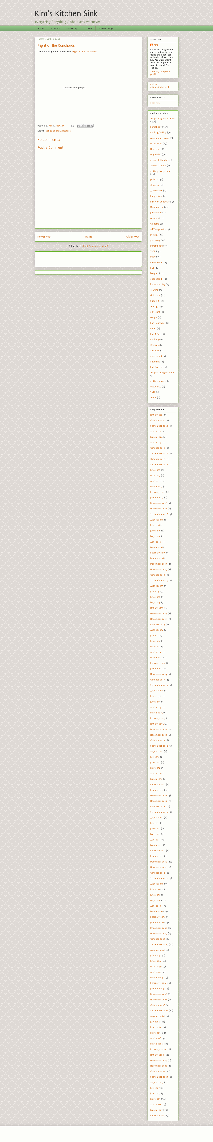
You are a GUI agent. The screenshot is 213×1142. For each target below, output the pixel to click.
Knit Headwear (157, 323)
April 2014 (155, 652)
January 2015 (157, 608)
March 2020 (156, 437)
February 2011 (157, 850)
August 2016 (157, 519)
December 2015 (158, 563)
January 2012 (157, 790)
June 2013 (155, 701)
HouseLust (155, 149)
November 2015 (158, 569)
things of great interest (58, 130)
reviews (154, 218)
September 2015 (159, 580)
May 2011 (155, 834)
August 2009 (157, 950)
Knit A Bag (155, 334)
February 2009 (158, 983)
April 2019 (155, 442)
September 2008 (159, 1010)
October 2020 (157, 420)
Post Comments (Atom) (95, 246)
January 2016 (157, 558)
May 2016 (155, 536)
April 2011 (155, 839)
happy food (156, 196)
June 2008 (155, 1027)
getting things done (160, 171)
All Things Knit (157, 229)
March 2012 (156, 779)
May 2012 (155, 768)
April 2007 (155, 1104)
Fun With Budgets (159, 201)
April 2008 (155, 1038)
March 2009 (156, 977)
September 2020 (159, 426)
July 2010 (155, 889)
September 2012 (159, 746)
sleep (153, 328)
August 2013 (157, 690)
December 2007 (158, 1060)
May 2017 (155, 475)
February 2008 (158, 1049)
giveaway (155, 240)
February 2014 (158, 663)
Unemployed (157, 207)
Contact (88, 28)
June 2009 (155, 961)
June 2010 (155, 895)
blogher (154, 273)
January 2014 (157, 668)
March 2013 (156, 712)
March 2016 (156, 547)
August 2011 (156, 817)
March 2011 (156, 845)
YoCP (153, 251)
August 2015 (157, 586)
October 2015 (157, 575)
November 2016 (158, 508)
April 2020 (155, 431)
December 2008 (158, 994)
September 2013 (159, 685)
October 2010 (157, 873)
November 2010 (158, 867)
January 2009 (157, 988)
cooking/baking (158, 132)
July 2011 (155, 823)
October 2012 (157, 740)
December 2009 (158, 928)
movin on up (156, 262)
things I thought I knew (162, 372)
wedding (154, 223)
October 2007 (157, 1071)
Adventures (156, 190)
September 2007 (159, 1077)
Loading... (155, 102)
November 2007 (158, 1065)
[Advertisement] (57, 258)
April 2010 (155, 905)
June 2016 (155, 530)
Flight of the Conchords (84, 51)
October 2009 (157, 939)
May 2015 (155, 602)
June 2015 (155, 597)
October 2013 (157, 679)
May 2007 (155, 1099)
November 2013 (158, 674)
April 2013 (155, 707)
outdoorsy (155, 386)
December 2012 (158, 729)
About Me (55, 28)
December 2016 (158, 503)
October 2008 (157, 1005)
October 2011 (157, 806)
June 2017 (155, 470)
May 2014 (155, 646)
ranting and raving (159, 138)
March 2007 (156, 1110)
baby (153, 256)
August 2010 (157, 883)
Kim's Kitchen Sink (66, 13)
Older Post (132, 236)
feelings (154, 306)
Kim (156, 45)
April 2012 (155, 773)
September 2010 (159, 878)
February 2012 (157, 784)
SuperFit (154, 301)
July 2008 (155, 1021)
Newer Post (44, 236)
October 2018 (157, 448)
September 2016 (159, 514)
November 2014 (158, 619)
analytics (155, 350)
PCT (152, 268)
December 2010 (158, 861)
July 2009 (155, 955)
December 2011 (158, 795)
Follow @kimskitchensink (159, 85)
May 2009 (155, 966)
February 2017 (157, 492)
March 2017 (156, 486)
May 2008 (155, 1032)
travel (153, 397)
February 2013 (158, 718)
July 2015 (155, 591)
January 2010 (157, 922)
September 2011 (159, 812)
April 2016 (155, 541)
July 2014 (155, 635)
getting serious (158, 381)
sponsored (156, 279)
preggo (154, 234)
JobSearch (155, 212)
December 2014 (158, 613)
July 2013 (155, 696)
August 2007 (157, 1082)
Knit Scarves (156, 367)
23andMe (155, 361)
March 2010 (156, 911)
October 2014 (157, 624)
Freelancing (72, 28)
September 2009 (159, 944)
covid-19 (155, 339)
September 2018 (159, 453)
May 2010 (155, 900)
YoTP (152, 392)
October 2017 (157, 459)
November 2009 (158, 933)
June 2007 (155, 1093)
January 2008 (157, 1055)
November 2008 (158, 999)
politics (154, 179)
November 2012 (158, 735)
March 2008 (156, 1043)
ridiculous (155, 295)
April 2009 (155, 972)
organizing (155, 154)
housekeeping (157, 284)
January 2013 (157, 723)
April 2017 (155, 481)
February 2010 (158, 917)
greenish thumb (158, 160)
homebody (156, 127)
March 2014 (156, 657)
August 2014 (157, 630)
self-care (155, 312)
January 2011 (157, 856)
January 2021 (157, 414)
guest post (156, 356)
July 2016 (155, 525)
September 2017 (159, 464)
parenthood (156, 245)
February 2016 (158, 552)
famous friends (158, 165)
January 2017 (157, 497)
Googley (154, 185)
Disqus (153, 317)
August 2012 (156, 751)
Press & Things (106, 28)
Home (41, 28)
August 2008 (157, 1016)
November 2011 (158, 801)
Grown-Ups (156, 143)
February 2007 (158, 1115)
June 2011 (155, 828)
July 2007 (155, 1088)
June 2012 (155, 762)
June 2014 (155, 641)
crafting (154, 290)
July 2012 (155, 757)
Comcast (155, 345)
